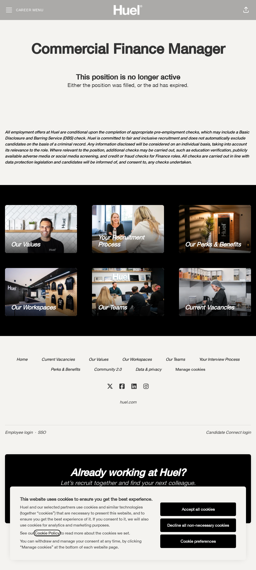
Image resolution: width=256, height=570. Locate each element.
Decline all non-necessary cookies (198, 525)
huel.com (128, 402)
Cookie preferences (198, 541)
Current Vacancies (58, 359)
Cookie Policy (47, 533)
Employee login (19, 432)
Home (22, 359)
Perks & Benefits (65, 369)
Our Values (98, 359)
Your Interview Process (219, 359)
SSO (42, 432)
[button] (246, 10)
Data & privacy (149, 369)
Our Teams (175, 359)
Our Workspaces (137, 359)
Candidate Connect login (228, 432)
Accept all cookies (198, 509)
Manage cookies (190, 369)
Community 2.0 (108, 369)
